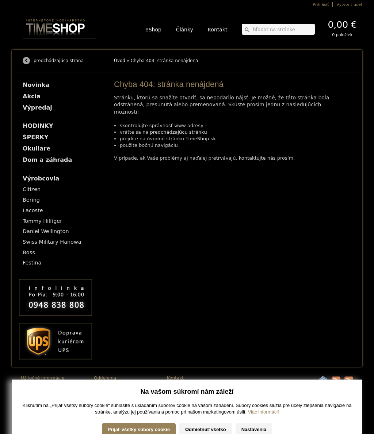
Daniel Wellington (46, 231)
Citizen (32, 189)
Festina (32, 263)
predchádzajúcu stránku (178, 132)
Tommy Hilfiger (42, 221)
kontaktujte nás (257, 158)
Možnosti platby (35, 391)
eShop (153, 30)
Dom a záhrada (47, 159)
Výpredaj (37, 107)
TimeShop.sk (201, 138)
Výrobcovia (41, 178)
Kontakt (218, 30)
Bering (31, 200)
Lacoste (33, 210)
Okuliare (36, 148)
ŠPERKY (35, 137)
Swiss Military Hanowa (52, 242)
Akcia (32, 96)
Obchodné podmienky (41, 397)
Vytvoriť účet (349, 4)
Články (184, 30)
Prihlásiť (321, 4)
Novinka (36, 84)
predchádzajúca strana (59, 60)
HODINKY (38, 125)
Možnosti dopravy (37, 386)
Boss (29, 252)
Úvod (119, 60)
